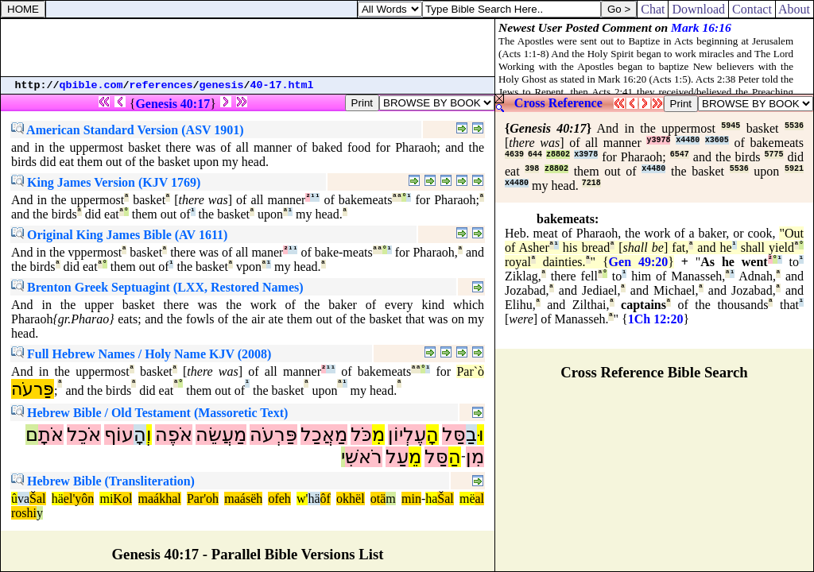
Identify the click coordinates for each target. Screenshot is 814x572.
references (161, 85)
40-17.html (282, 85)
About (794, 9)
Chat (653, 9)
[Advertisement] (248, 48)
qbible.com (91, 85)
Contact (752, 9)
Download (698, 9)
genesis (222, 85)
